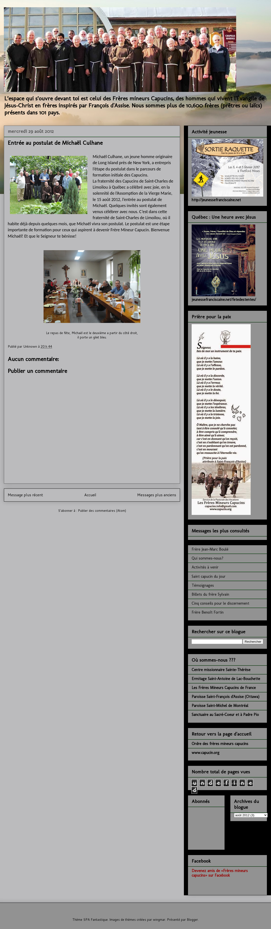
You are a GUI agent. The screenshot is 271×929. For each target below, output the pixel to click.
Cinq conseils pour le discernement (220, 603)
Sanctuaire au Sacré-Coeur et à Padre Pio (225, 714)
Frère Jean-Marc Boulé (210, 549)
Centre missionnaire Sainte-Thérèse (221, 669)
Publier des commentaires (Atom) (102, 510)
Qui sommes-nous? (207, 558)
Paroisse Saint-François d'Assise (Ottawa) (225, 696)
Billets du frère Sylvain (210, 594)
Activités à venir (205, 567)
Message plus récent (25, 494)
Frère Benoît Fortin (208, 612)
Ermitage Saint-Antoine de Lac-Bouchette (226, 678)
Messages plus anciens (156, 494)
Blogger (192, 919)
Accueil (90, 494)
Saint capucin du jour (209, 576)
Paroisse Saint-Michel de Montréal (220, 705)
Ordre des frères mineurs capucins (220, 743)
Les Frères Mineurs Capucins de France (224, 687)
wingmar (159, 919)
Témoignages (203, 585)
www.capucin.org (205, 752)
